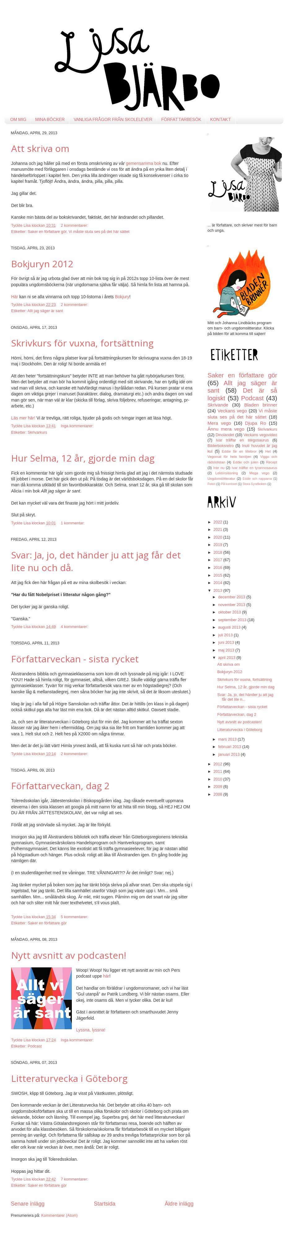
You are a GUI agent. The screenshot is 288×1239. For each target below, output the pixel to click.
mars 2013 (228, 739)
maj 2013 (226, 650)
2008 (218, 794)
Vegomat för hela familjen (229, 456)
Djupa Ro (255, 423)
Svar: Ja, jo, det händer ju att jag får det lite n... (245, 697)
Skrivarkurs (37, 432)
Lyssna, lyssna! (90, 1029)
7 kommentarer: (75, 1179)
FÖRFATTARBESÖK (181, 119)
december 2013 (232, 597)
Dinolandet (225, 435)
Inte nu (219, 468)
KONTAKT (220, 119)
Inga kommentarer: (77, 426)
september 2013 (233, 620)
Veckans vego (232, 410)
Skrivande (217, 404)
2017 (218, 560)
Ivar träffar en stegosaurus (242, 440)
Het (268, 451)
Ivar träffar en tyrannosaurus (254, 468)
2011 (218, 771)
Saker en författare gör (47, 232)
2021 (218, 529)
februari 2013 (230, 747)
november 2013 (232, 605)
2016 (218, 568)
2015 (218, 575)
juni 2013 (226, 642)
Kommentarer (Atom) (59, 1215)
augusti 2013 (230, 627)
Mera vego (219, 423)
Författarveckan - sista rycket (75, 658)
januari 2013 (229, 754)
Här (14, 296)
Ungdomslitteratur (221, 478)
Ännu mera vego (225, 429)
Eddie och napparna (257, 478)
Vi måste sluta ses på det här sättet (99, 232)
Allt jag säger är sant (45, 311)
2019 (218, 545)
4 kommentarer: (75, 627)
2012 (218, 764)
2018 (218, 552)
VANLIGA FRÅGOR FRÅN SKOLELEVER (113, 119)
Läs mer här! (23, 417)
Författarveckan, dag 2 (60, 785)
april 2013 (227, 658)
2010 (218, 779)
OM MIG (18, 119)
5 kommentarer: (75, 917)
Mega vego (259, 473)
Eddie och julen (245, 462)
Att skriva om (40, 148)
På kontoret (229, 484)
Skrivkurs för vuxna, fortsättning (82, 343)
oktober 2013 (230, 612)
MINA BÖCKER (50, 119)
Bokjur (121, 296)
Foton (211, 484)
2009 (218, 787)
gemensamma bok (143, 163)
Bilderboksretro (220, 446)
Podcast (35, 1046)
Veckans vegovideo (260, 435)
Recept (271, 462)
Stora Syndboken (254, 484)
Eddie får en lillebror (239, 451)
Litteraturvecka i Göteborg (69, 1078)
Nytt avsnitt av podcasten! (68, 955)
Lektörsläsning (226, 473)
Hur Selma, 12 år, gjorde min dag (83, 458)
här (106, 976)
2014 (218, 583)
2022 (218, 522)
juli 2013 (226, 635)
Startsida (105, 1204)
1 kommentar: (73, 523)
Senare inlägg (28, 1204)
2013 (218, 590)
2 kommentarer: (75, 225)
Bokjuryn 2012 (42, 263)
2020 (218, 537)
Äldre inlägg (179, 1204)
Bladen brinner (260, 404)
